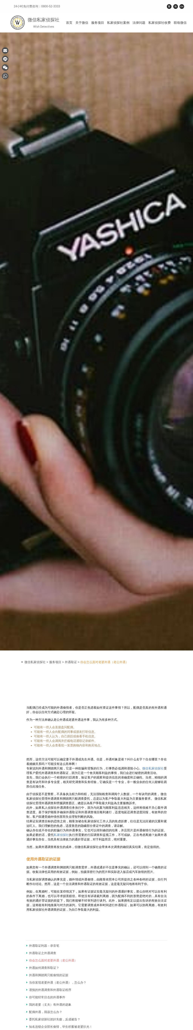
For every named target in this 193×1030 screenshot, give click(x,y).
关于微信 (81, 23)
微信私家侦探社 (153, 768)
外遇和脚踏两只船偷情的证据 (47, 975)
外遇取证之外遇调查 (41, 953)
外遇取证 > (72, 662)
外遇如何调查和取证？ (42, 967)
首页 (69, 23)
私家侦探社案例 (118, 23)
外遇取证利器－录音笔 (42, 945)
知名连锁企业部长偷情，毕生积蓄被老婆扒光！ (59, 1026)
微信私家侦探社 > (36, 662)
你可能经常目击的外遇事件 (45, 997)
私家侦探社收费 (159, 23)
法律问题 (138, 23)
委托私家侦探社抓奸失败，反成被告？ (53, 1019)
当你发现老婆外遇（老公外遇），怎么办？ (56, 982)
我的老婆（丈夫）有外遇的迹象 (48, 1004)
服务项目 (97, 23)
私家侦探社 (61, 834)
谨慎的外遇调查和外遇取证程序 (48, 989)
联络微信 (180, 23)
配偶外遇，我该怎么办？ (44, 1012)
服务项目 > (56, 662)
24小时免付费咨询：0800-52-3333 (37, 6)
